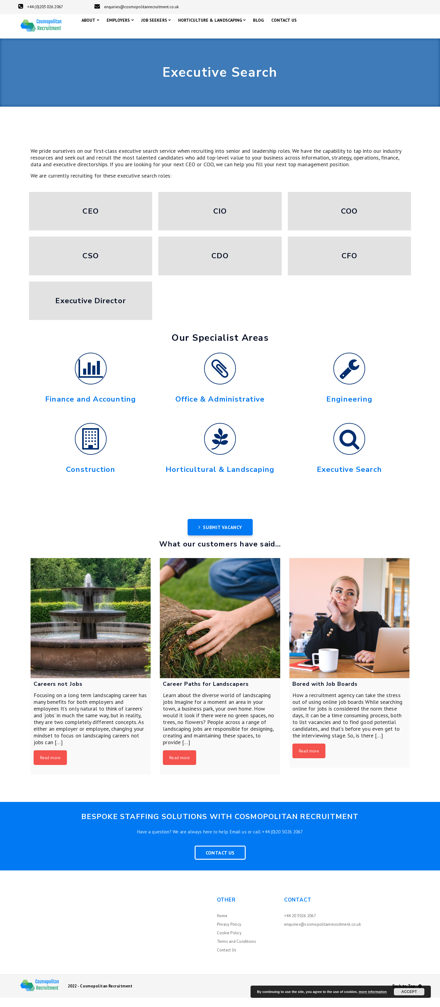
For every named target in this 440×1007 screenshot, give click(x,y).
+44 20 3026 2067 (300, 925)
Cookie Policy (229, 942)
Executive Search (349, 478)
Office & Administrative (220, 408)
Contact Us (220, 862)
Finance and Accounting (90, 408)
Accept (409, 992)
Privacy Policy (229, 933)
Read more (50, 767)
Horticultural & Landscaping (220, 478)
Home (222, 925)
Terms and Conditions (236, 950)
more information (373, 992)
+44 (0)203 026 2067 (40, 6)
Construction (90, 478)
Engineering (349, 408)
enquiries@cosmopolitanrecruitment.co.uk (136, 6)
